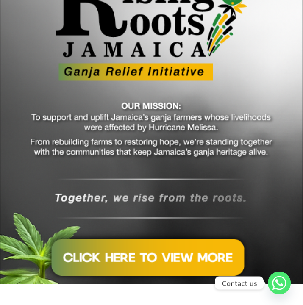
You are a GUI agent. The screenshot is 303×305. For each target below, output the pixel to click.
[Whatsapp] (279, 283)
